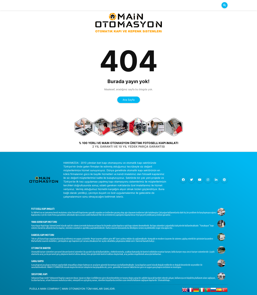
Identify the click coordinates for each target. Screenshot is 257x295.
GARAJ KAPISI (37, 261)
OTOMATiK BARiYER (41, 248)
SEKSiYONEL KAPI (39, 274)
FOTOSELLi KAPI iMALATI (42, 208)
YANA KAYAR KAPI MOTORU (44, 221)
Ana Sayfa (129, 99)
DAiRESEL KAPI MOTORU (42, 235)
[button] (224, 5)
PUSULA (34, 288)
